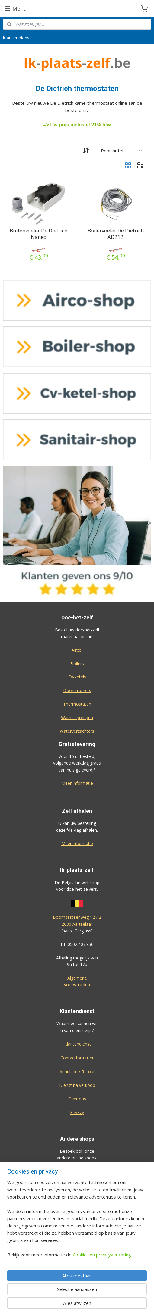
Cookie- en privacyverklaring (102, 1255)
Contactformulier (77, 1058)
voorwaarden (77, 984)
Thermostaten (77, 704)
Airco (77, 650)
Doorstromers (77, 690)
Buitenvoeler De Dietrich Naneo (38, 234)
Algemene (77, 978)
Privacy (77, 1112)
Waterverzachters (77, 731)
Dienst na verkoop (77, 1085)
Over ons (77, 1099)
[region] (77, 1221)
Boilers (77, 663)
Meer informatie (77, 783)
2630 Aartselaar (77, 924)
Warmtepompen (77, 717)
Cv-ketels (77, 677)
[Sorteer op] (111, 150)
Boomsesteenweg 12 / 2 (77, 917)
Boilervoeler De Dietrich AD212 (116, 234)
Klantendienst (17, 38)
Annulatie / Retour (77, 1071)
